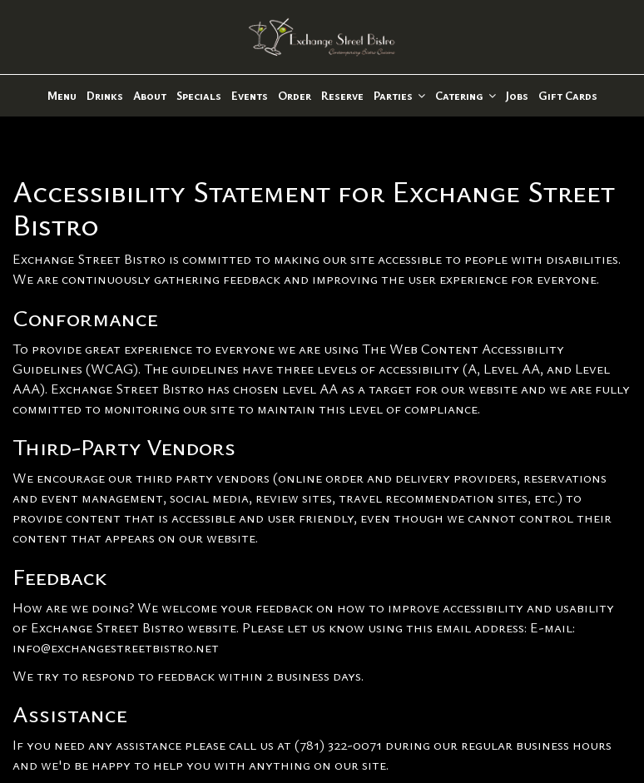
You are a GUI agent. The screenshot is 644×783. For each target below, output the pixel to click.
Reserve (342, 95)
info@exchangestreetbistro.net (115, 647)
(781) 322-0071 (338, 744)
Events (249, 95)
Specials (198, 95)
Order (294, 95)
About (149, 95)
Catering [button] (465, 95)
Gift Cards (567, 95)
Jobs (517, 95)
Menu (62, 95)
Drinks (105, 95)
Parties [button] (399, 95)
